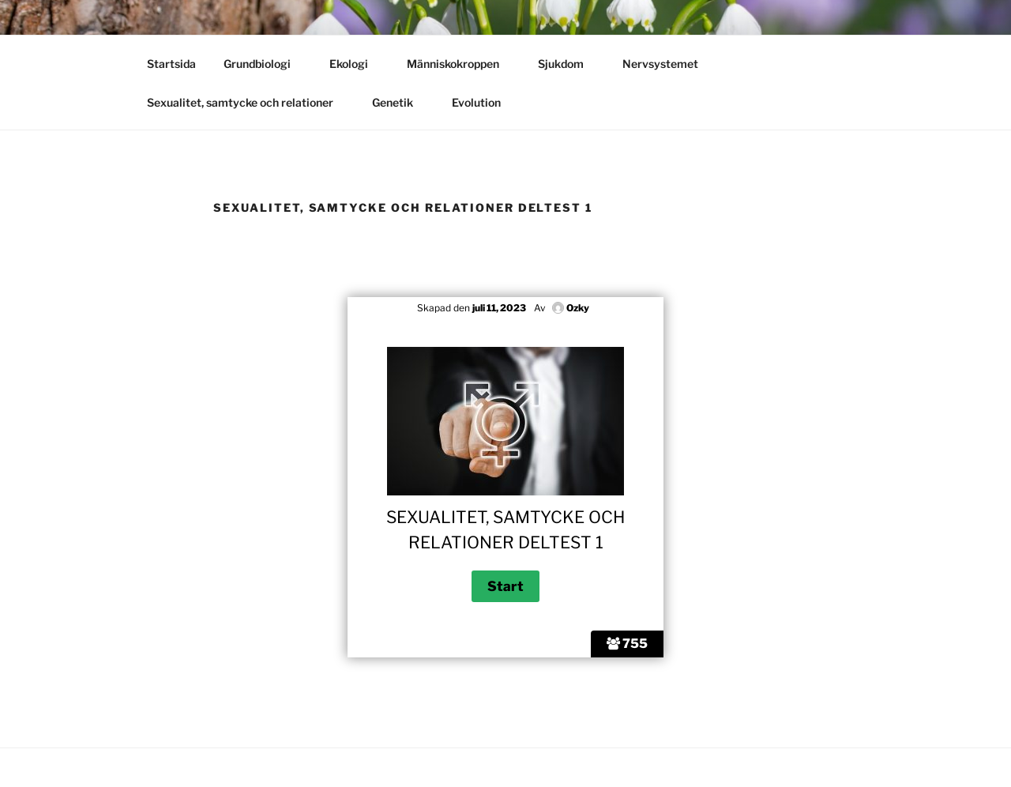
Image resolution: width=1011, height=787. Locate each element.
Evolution (484, 102)
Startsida (171, 63)
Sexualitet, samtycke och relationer (247, 102)
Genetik (400, 102)
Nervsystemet (667, 63)
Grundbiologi (265, 63)
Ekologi (356, 63)
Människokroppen (460, 63)
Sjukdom (568, 63)
